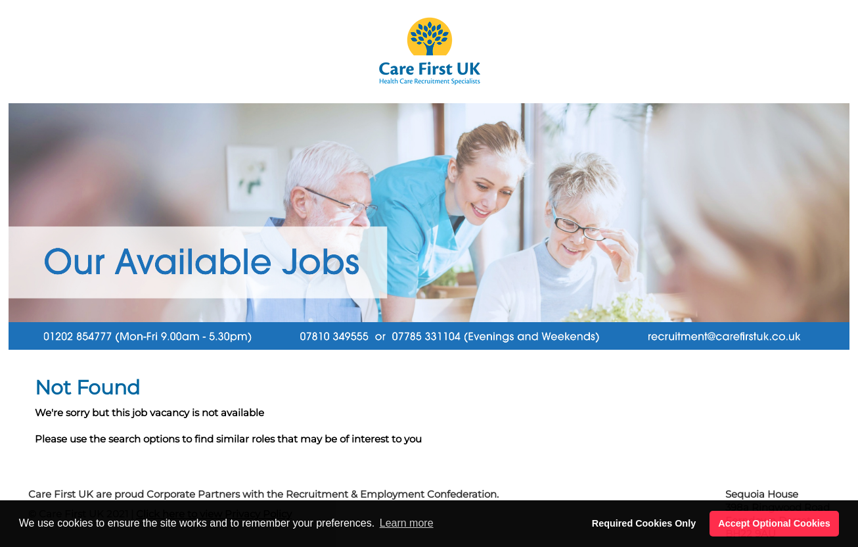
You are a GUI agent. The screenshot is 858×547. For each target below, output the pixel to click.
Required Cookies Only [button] (644, 523)
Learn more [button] (407, 523)
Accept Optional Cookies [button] (774, 523)
